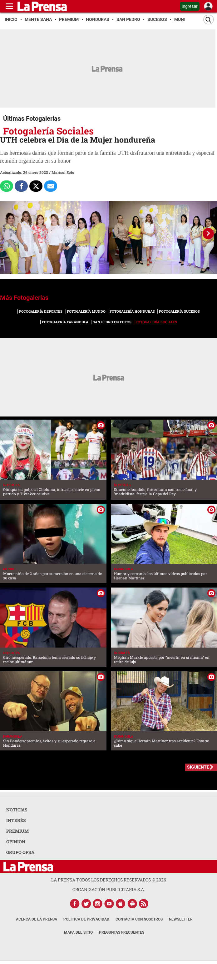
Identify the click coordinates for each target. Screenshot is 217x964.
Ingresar (190, 6)
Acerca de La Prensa (36, 919)
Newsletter (181, 919)
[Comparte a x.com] (35, 186)
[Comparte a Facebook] (21, 186)
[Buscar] (208, 19)
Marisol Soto (63, 172)
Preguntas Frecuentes (121, 932)
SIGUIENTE (198, 767)
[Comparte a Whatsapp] (6, 186)
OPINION (15, 842)
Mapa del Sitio (78, 932)
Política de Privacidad (86, 919)
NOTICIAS (16, 810)
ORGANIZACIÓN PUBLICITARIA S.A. (108, 889)
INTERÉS (16, 820)
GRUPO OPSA (20, 852)
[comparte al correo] (50, 186)
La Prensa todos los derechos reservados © (108, 880)
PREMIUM (17, 831)
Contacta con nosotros (139, 919)
